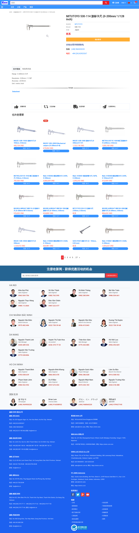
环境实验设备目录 (77, 522)
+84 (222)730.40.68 (31, 464)
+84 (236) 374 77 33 (45, 504)
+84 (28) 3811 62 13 (45, 445)
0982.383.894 (84, 295)
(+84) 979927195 (115, 405)
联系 (31, 7)
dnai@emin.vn (17, 526)
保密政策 (75, 506)
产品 (24, 7)
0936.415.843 (84, 325)
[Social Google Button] (83, 495)
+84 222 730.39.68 (18, 464)
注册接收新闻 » (111, 275)
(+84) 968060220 (85, 405)
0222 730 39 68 (55, 325)
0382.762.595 (54, 295)
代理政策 (105, 515)
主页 (12, 7)
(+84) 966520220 (18, 427)
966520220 (80, 49)
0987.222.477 (54, 306)
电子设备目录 (76, 512)
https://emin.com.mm (106, 444)
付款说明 (105, 502)
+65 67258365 (93, 423)
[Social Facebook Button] (73, 495)
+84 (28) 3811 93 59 (32, 445)
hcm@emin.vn (33, 449)
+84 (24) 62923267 (18, 423)
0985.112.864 (23, 306)
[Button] (2, 7)
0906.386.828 (84, 375)
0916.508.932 (114, 375)
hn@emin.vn (33, 430)
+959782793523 (80, 444)
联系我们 (75, 509)
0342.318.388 (114, 385)
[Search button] (106, 3)
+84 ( (74, 53)
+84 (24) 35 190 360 (19, 430)
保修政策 (105, 512)
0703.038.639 (23, 375)
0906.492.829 (114, 345)
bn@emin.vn (17, 468)
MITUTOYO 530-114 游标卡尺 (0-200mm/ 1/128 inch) (39, 12)
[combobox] (55, 3)
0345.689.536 (23, 345)
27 (77, 257)
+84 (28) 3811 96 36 (19, 445)
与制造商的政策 (107, 506)
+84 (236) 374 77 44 (19, 507)
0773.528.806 (23, 355)
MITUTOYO (78, 24)
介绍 (18, 7)
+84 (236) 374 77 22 (32, 504)
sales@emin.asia (80, 427)
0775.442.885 (84, 345)
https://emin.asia (95, 427)
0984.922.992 (23, 385)
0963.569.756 (23, 295)
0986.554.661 (114, 295)
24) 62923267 (81, 53)
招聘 (103, 519)
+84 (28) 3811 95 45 (19, 449)
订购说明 (75, 515)
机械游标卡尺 (18, 12)
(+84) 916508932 (55, 405)
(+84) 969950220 (25, 405)
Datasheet (16, 91)
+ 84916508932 (79, 423)
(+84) (73, 49)
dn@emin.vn (33, 507)
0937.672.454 (54, 385)
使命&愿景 (75, 519)
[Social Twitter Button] (78, 495)
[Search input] (55, 3)
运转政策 (105, 509)
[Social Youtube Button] (88, 495)
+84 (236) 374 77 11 (19, 504)
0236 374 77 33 (55, 345)
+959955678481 (90, 444)
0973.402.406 (23, 325)
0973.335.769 (84, 385)
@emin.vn (18, 486)
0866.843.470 (54, 375)
